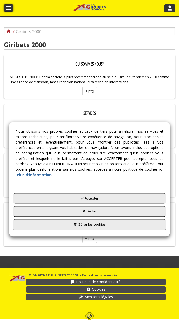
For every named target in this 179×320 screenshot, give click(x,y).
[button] (89, 7)
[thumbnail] (89, 77)
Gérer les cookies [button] (89, 224)
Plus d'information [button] (34, 174)
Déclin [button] (89, 211)
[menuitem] (96, 282)
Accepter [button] (89, 198)
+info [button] (89, 91)
